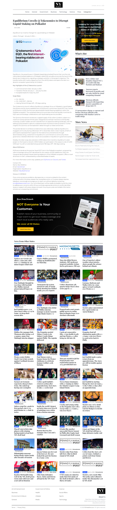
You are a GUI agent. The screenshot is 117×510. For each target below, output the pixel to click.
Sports (61, 496)
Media (37, 499)
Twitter (63, 159)
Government (44, 12)
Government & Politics (42, 489)
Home (28, 12)
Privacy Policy (21, 507)
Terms (13, 507)
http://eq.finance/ (24, 171)
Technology (63, 12)
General (34, 12)
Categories (87, 12)
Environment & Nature (19, 496)
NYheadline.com (89, 507)
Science (72, 12)
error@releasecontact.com (21, 183)
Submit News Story (89, 40)
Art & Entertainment (18, 489)
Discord (55, 159)
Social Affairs (63, 492)
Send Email (21, 167)
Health (37, 492)
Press (79, 12)
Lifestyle (38, 496)
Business (54, 12)
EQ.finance (47, 159)
